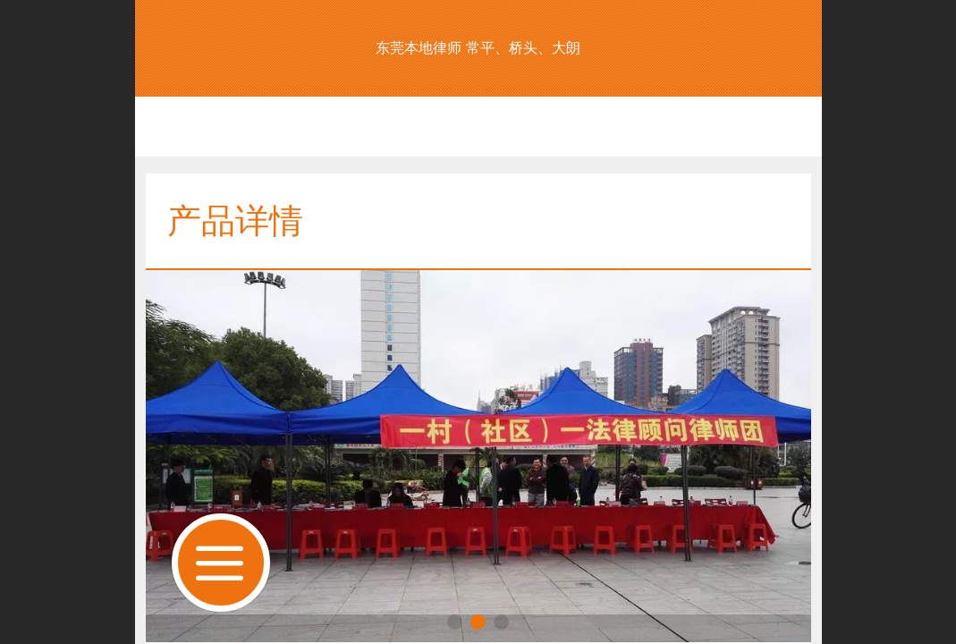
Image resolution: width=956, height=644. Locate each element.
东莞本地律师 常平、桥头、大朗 (478, 47)
